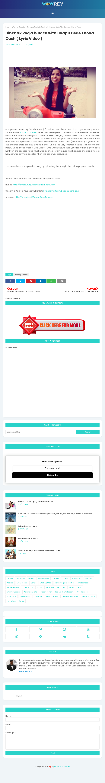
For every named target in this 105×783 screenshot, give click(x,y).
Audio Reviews (52, 596)
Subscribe (52, 475)
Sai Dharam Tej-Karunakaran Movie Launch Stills (39, 550)
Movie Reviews (13, 587)
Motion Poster (46, 592)
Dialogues (38, 596)
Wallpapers (76, 578)
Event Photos (22, 583)
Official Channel (28, 132)
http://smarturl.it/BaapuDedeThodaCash (34, 184)
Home (7, 27)
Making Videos (75, 587)
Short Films (11, 596)
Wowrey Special (18, 27)
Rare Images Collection (65, 583)
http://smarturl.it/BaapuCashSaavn (61, 190)
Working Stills (45, 583)
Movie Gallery (43, 578)
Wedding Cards (88, 596)
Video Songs (28, 587)
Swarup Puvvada (14, 45)
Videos (65, 578)
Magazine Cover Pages (55, 587)
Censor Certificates (70, 596)
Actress (10, 583)
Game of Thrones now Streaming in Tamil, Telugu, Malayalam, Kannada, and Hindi (55, 514)
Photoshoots (83, 583)
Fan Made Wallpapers (64, 592)
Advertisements (30, 592)
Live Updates (25, 596)
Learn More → (25, 671)
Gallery (10, 578)
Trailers (56, 578)
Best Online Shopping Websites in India (35, 501)
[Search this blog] (40, 432)
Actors (39, 587)
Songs (33, 583)
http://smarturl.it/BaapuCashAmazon (34, 197)
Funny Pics (11, 601)
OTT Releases (82, 592)
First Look (89, 578)
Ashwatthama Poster (27, 526)
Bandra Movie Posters (28, 538)
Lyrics (21, 601)
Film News (21, 578)
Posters (31, 578)
